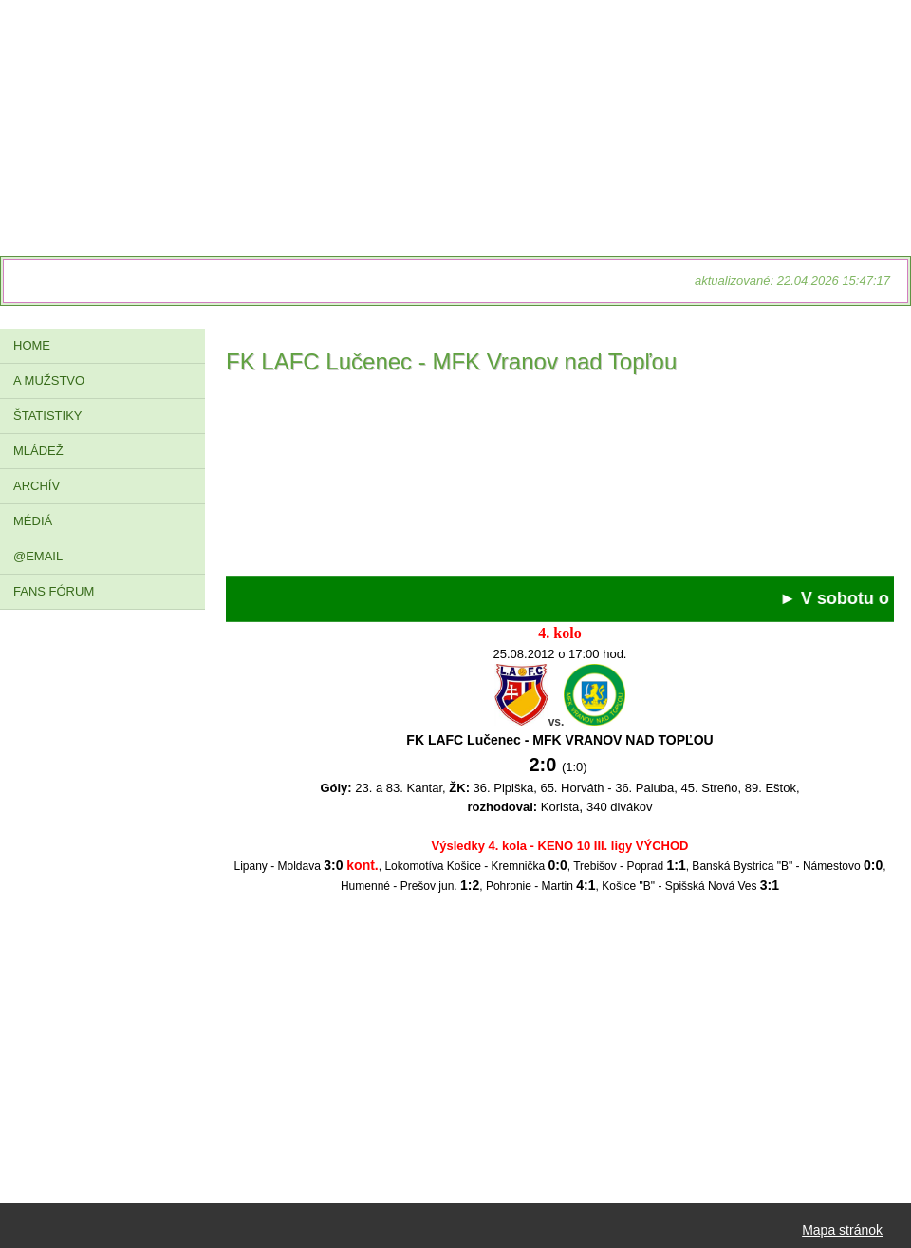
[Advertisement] (560, 481)
